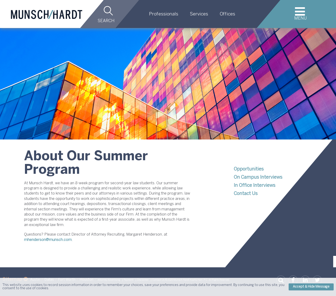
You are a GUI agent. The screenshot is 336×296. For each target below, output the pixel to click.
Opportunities (249, 169)
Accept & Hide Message (311, 286)
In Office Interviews (254, 185)
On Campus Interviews (258, 177)
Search (106, 21)
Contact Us (246, 194)
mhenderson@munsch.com (48, 240)
